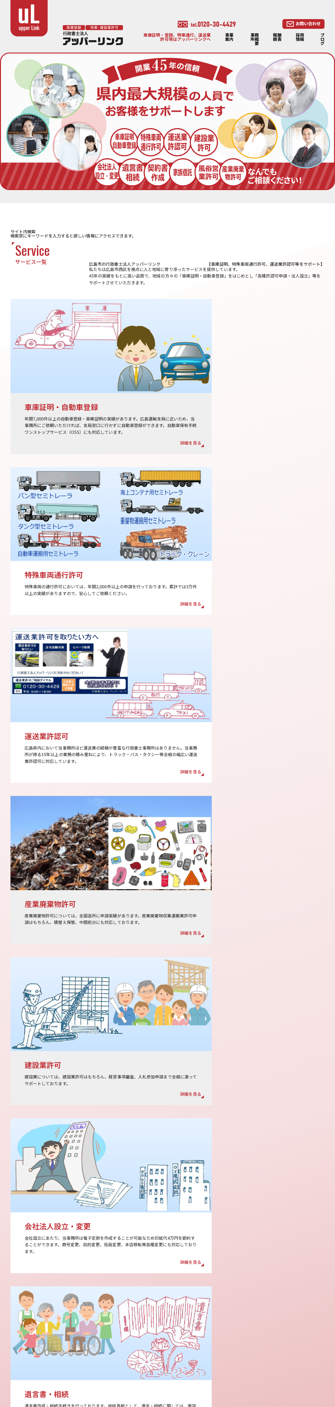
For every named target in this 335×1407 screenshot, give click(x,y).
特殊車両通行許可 (228, 1343)
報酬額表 (277, 37)
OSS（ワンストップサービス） (241, 1336)
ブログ (322, 39)
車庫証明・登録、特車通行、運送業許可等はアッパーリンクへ (177, 37)
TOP (159, 1308)
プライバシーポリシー (176, 1351)
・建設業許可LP (170, 1382)
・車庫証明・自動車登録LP (237, 1374)
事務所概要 (254, 39)
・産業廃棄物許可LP (296, 1375)
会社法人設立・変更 (296, 1353)
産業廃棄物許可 (226, 1366)
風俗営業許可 (289, 1360)
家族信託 (285, 1337)
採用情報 (300, 37)
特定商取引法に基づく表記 (180, 1358)
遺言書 (283, 1322)
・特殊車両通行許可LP (176, 1374)
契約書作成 (287, 1345)
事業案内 (229, 37)
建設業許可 (222, 1358)
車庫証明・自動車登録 (233, 1328)
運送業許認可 (224, 1351)
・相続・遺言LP (227, 1382)
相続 (281, 1330)
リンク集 (163, 1366)
